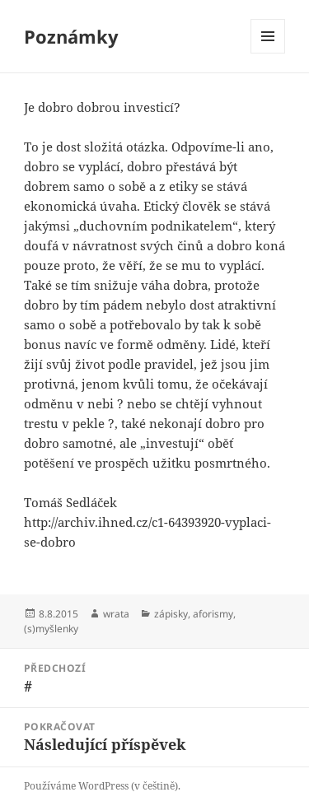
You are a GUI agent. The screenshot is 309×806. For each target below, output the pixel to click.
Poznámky (71, 36)
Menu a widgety (268, 53)
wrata (116, 614)
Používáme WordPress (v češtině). (102, 786)
